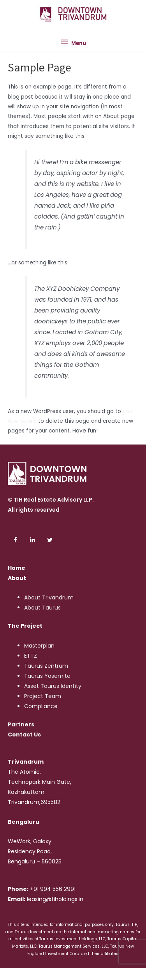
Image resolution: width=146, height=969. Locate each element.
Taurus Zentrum (46, 666)
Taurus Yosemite (47, 676)
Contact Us (24, 734)
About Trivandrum (49, 597)
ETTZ (30, 656)
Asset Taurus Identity (52, 686)
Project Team (42, 696)
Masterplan (39, 645)
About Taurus (42, 607)
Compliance (41, 706)
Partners (21, 724)
